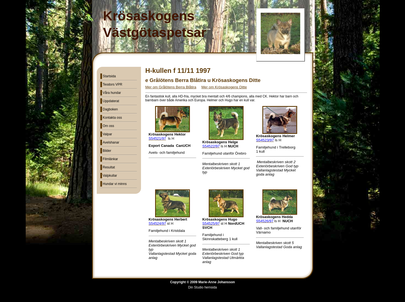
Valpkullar (110, 176)
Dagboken (110, 109)
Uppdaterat (111, 101)
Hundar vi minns (115, 184)
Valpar (107, 134)
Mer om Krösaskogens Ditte (224, 87)
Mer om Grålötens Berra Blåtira (170, 87)
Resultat (109, 167)
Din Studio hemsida (202, 287)
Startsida (109, 76)
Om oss (108, 126)
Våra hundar (112, 93)
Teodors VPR (112, 84)
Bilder (107, 151)
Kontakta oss (112, 118)
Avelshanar (111, 142)
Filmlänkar (110, 159)
